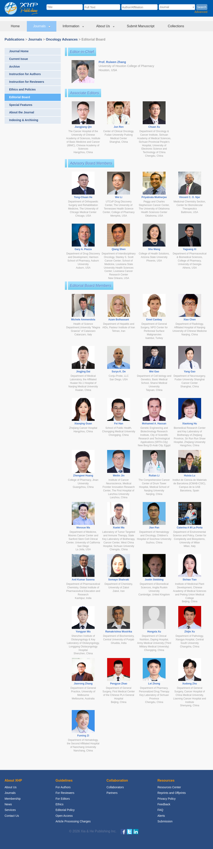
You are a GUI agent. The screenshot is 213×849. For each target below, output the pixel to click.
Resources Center (169, 787)
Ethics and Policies (22, 89)
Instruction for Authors (25, 74)
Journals (41, 26)
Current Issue (18, 59)
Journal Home (18, 51)
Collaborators (115, 787)
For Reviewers (65, 792)
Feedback (163, 804)
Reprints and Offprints (171, 792)
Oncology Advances (62, 39)
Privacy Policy (166, 798)
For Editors (63, 798)
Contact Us (12, 815)
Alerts (161, 815)
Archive (14, 66)
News (8, 804)
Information (73, 26)
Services (10, 810)
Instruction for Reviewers (26, 81)
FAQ (160, 810)
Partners (112, 792)
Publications (14, 39)
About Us (105, 26)
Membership (13, 798)
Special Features (20, 105)
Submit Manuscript (141, 26)
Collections (176, 26)
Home (16, 26)
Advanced (200, 12)
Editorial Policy (65, 810)
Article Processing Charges (73, 821)
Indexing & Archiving (23, 120)
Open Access (64, 815)
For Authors (63, 787)
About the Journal (21, 112)
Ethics (59, 804)
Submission (164, 821)
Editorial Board (19, 97)
